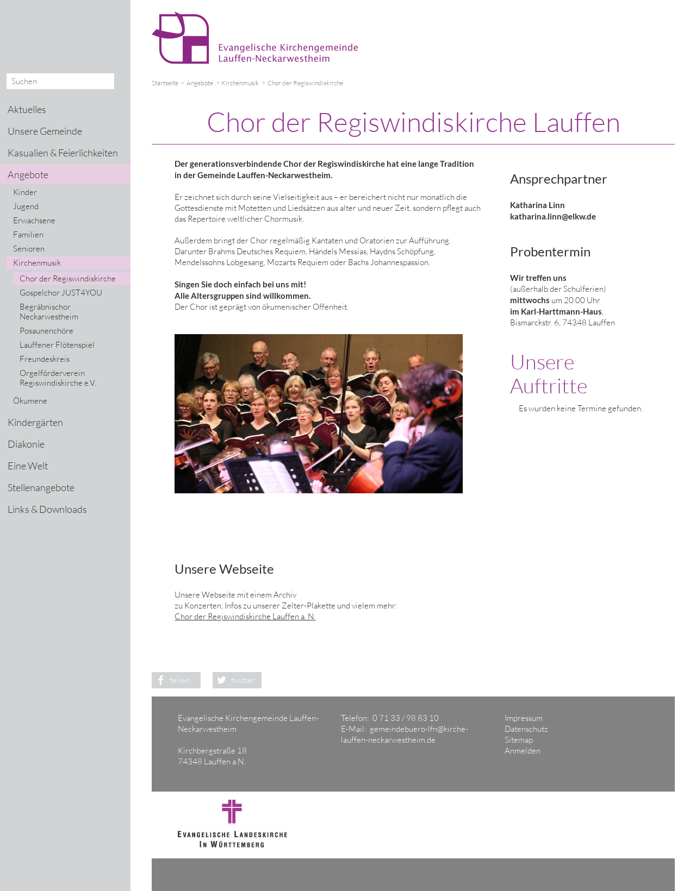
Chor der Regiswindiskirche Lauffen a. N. (245, 616)
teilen (171, 680)
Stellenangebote (41, 487)
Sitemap (519, 740)
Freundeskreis (45, 359)
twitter (234, 680)
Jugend (26, 206)
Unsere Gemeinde (45, 131)
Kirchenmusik (240, 83)
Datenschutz (526, 729)
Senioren (29, 248)
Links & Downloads (47, 509)
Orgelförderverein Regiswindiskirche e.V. (58, 378)
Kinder (25, 192)
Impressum (524, 718)
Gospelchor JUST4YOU (61, 292)
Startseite (165, 83)
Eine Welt (28, 466)
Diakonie (26, 444)
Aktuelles (27, 109)
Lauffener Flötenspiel (57, 345)
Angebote (200, 83)
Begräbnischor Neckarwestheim (49, 312)
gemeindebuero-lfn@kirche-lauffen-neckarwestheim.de (404, 734)
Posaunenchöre (46, 330)
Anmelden (522, 750)
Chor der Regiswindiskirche (68, 278)
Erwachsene (34, 220)
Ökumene (30, 401)
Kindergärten (35, 422)
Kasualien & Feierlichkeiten (63, 153)
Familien (28, 234)
